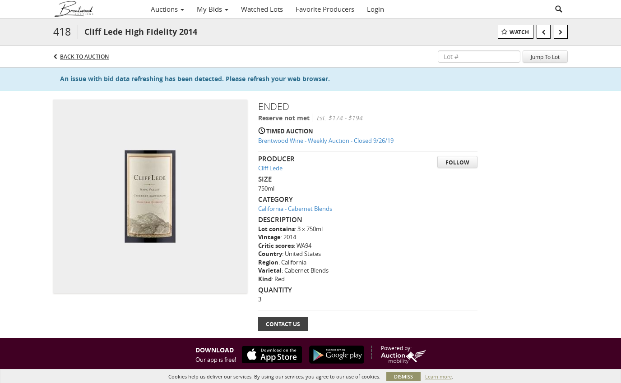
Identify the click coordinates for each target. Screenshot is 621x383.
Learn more (438, 376)
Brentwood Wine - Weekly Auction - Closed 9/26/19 (326, 141)
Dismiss (403, 376)
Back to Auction (84, 56)
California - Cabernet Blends (295, 209)
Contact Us (283, 324)
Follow (457, 162)
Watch (519, 32)
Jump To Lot (545, 56)
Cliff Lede (270, 168)
